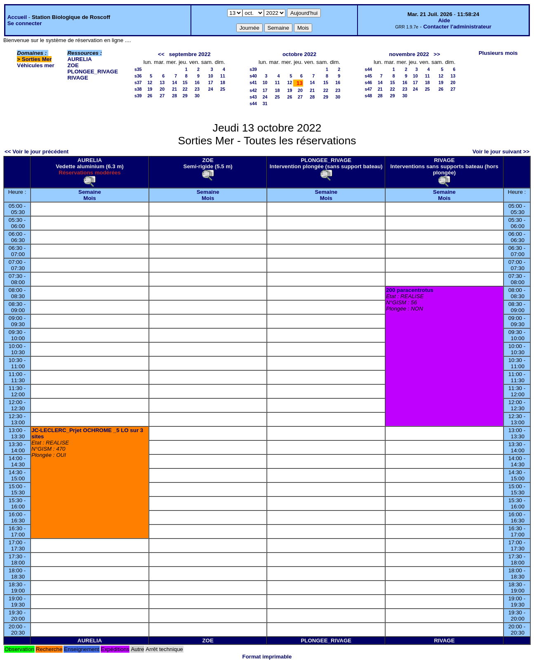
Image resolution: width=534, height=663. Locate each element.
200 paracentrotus (409, 290)
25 (222, 89)
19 (149, 89)
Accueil (17, 17)
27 (162, 95)
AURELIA (79, 59)
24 (210, 89)
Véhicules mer (35, 65)
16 (197, 82)
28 (174, 95)
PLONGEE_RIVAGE (92, 71)
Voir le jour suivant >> (501, 151)
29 (185, 95)
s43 (253, 96)
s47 (368, 89)
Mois (89, 198)
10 (210, 75)
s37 (138, 82)
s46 (368, 82)
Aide (444, 20)
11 (222, 75)
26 (149, 95)
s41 (253, 82)
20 (162, 89)
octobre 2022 (299, 54)
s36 (138, 75)
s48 (368, 95)
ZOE (72, 65)
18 (222, 82)
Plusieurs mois (498, 53)
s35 (138, 69)
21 (174, 89)
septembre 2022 (190, 54)
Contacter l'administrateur (457, 27)
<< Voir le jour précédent (36, 151)
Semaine (89, 192)
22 (185, 89)
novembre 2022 (409, 54)
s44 (253, 103)
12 (149, 82)
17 (210, 82)
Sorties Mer (37, 59)
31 (265, 103)
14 (174, 82)
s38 (138, 89)
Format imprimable (267, 657)
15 (185, 82)
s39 (138, 95)
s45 (368, 75)
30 (197, 95)
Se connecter (24, 23)
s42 (253, 90)
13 (162, 82)
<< (161, 54)
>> (437, 54)
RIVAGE (77, 78)
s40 (253, 75)
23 (197, 89)
